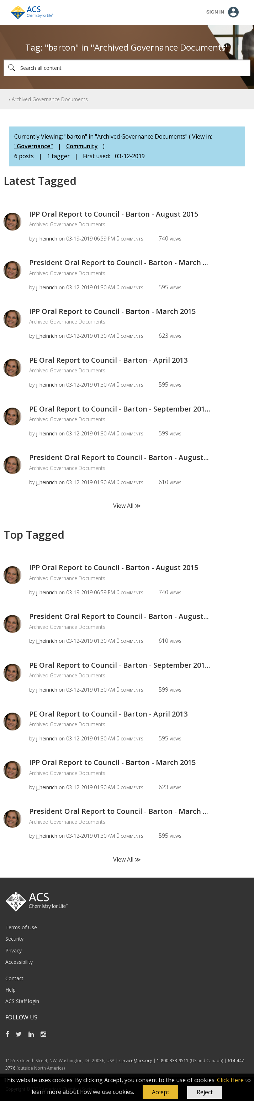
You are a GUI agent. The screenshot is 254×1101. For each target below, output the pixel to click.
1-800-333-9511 (173, 1061)
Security (14, 938)
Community (82, 146)
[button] (160, 1092)
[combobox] (127, 68)
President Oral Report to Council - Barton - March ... (118, 262)
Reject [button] (205, 1092)
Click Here (230, 1080)
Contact (14, 978)
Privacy (13, 950)
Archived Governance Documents (50, 99)
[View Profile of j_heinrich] (46, 238)
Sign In (215, 12)
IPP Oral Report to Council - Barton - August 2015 (113, 214)
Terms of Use (21, 927)
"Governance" (33, 146)
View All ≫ (127, 506)
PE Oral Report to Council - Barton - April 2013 (108, 360)
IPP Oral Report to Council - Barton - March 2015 (112, 311)
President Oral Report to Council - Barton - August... (119, 457)
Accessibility (19, 961)
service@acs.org (135, 1061)
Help (10, 989)
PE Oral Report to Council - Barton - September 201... (119, 409)
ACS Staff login (22, 1001)
